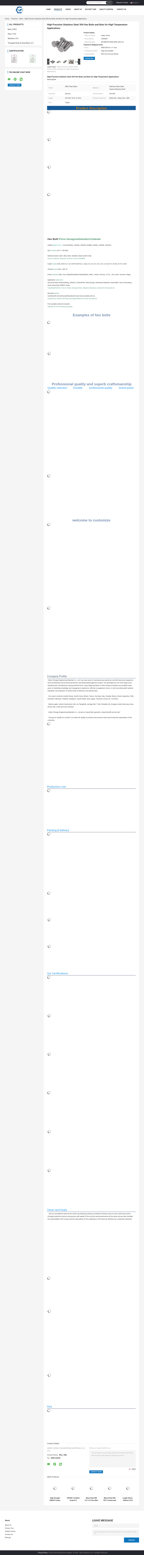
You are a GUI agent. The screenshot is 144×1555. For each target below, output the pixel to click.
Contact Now (89, 58)
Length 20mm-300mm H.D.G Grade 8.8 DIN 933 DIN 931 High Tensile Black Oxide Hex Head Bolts (127, 1499)
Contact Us (121, 9)
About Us (78, 9)
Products (58, 9)
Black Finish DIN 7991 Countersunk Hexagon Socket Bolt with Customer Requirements (109, 1499)
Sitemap (8, 1537)
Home (48, 9)
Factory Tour (90, 9)
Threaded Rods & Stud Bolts (19, 43)
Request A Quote (122, 2)
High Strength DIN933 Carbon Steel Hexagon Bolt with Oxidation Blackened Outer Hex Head (55, 1499)
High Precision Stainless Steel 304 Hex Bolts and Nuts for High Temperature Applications (63, 69)
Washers (11, 38)
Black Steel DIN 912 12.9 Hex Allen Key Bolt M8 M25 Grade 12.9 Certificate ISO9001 (91, 1499)
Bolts (21, 19)
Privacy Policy (43, 1553)
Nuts (10, 34)
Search (109, 2)
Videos (68, 9)
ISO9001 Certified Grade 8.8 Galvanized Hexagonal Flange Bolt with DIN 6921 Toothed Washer (73, 1499)
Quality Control (106, 9)
